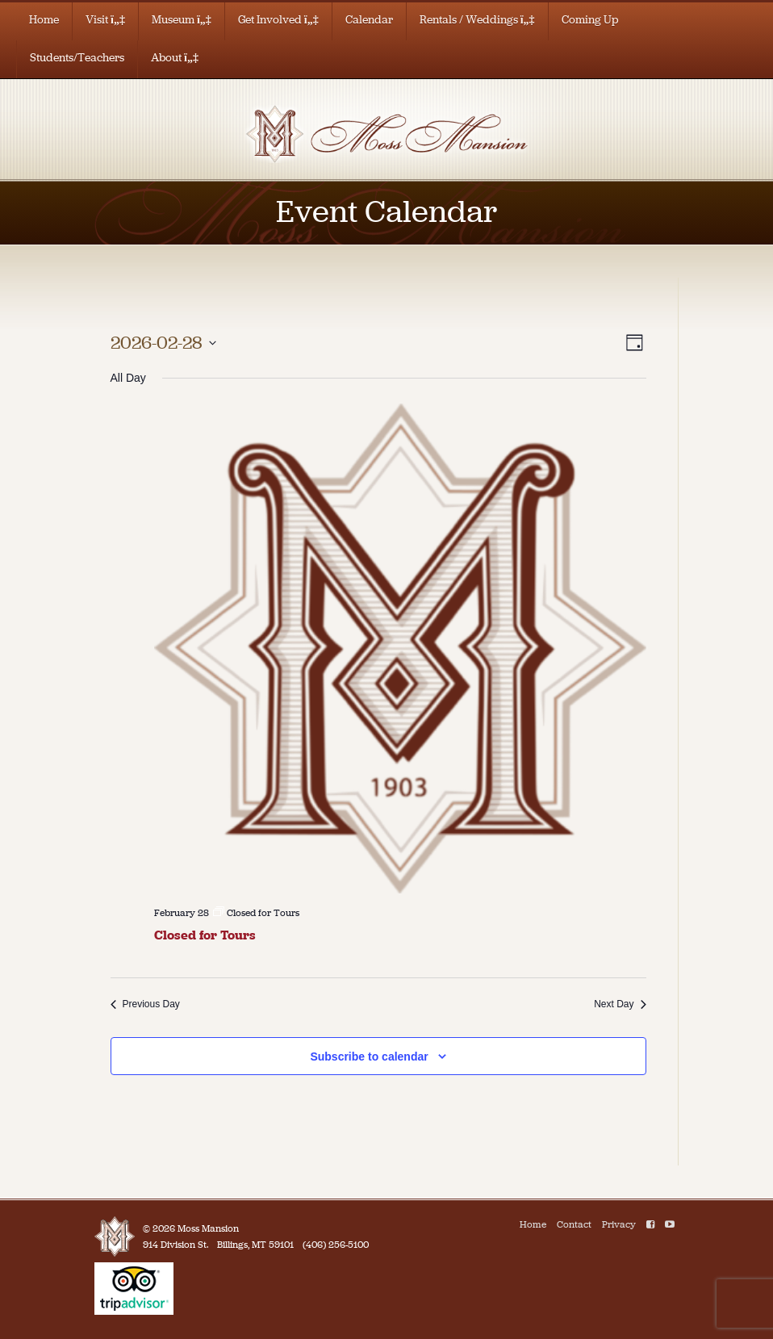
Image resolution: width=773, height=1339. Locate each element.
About (174, 57)
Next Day (620, 1004)
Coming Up (590, 19)
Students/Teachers (77, 57)
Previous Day (145, 1004)
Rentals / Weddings (477, 19)
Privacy (619, 1224)
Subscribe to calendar (369, 1056)
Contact (574, 1224)
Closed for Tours (205, 935)
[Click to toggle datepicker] (163, 342)
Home (44, 19)
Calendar (369, 19)
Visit (105, 19)
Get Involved (278, 19)
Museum (181, 19)
